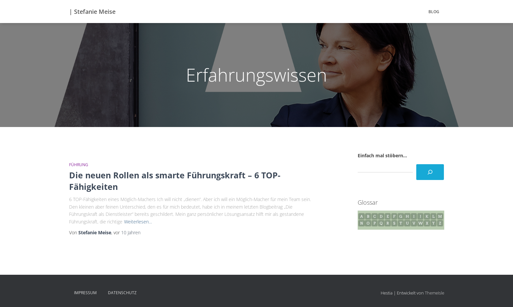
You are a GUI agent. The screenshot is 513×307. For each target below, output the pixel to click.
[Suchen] (430, 172)
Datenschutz (122, 292)
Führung (78, 164)
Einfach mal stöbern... (382, 155)
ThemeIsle (434, 293)
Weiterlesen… (138, 221)
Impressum (85, 292)
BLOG (433, 11)
